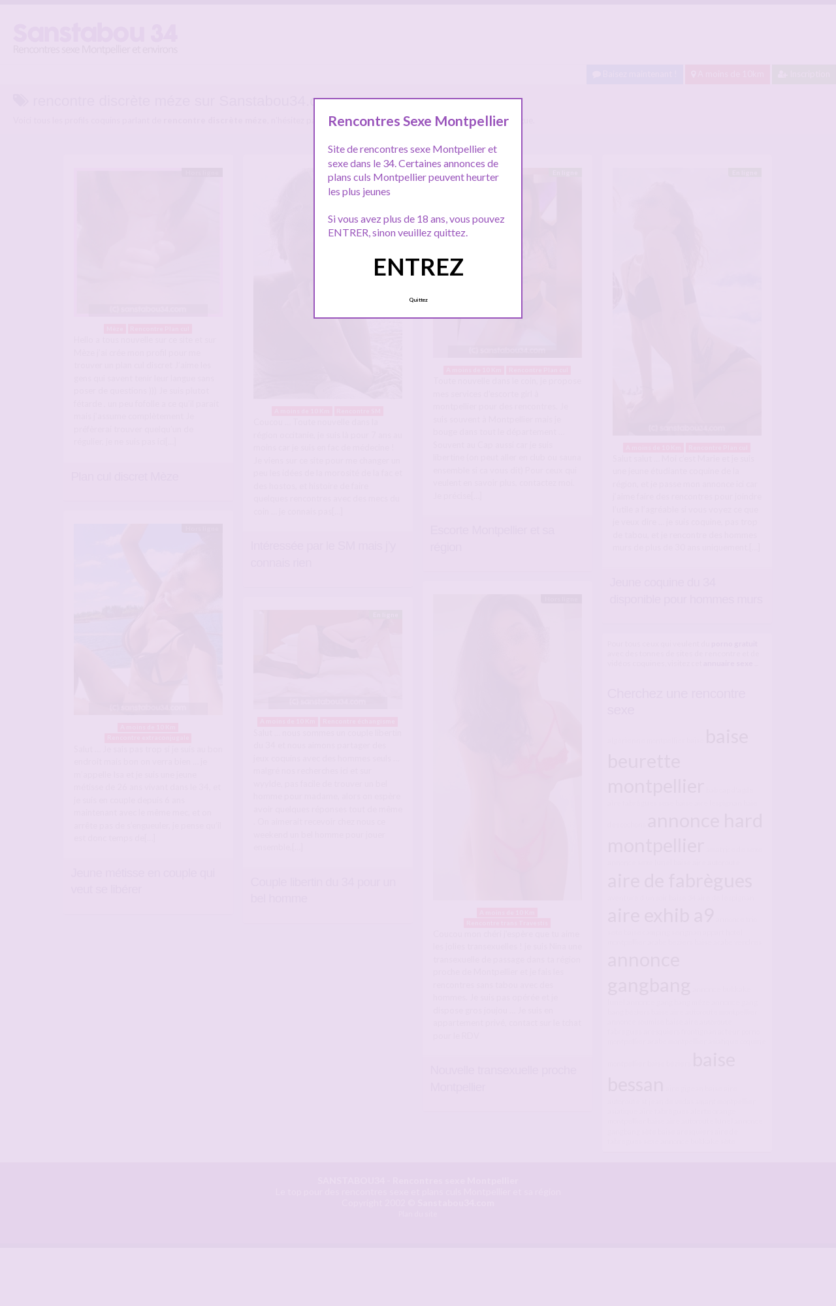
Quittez (418, 299)
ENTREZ (418, 266)
